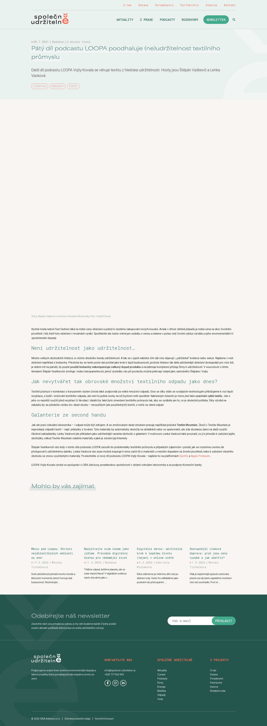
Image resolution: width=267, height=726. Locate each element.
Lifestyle (39, 86)
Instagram (115, 683)
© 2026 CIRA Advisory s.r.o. (45, 718)
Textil (73, 86)
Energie (161, 686)
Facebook (108, 683)
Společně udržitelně (50, 18)
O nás (127, 5)
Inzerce (211, 5)
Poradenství (164, 5)
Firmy (160, 682)
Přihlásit (223, 621)
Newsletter (216, 20)
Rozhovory (190, 20)
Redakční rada (217, 691)
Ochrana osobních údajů (77, 718)
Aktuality (124, 20)
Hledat (234, 19)
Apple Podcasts (200, 456)
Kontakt (230, 5)
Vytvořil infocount (104, 718)
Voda (160, 699)
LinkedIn (123, 683)
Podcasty (167, 20)
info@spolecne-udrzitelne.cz (120, 670)
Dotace (143, 5)
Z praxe (146, 20)
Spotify (184, 456)
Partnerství (189, 5)
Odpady (161, 695)
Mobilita (161, 691)
